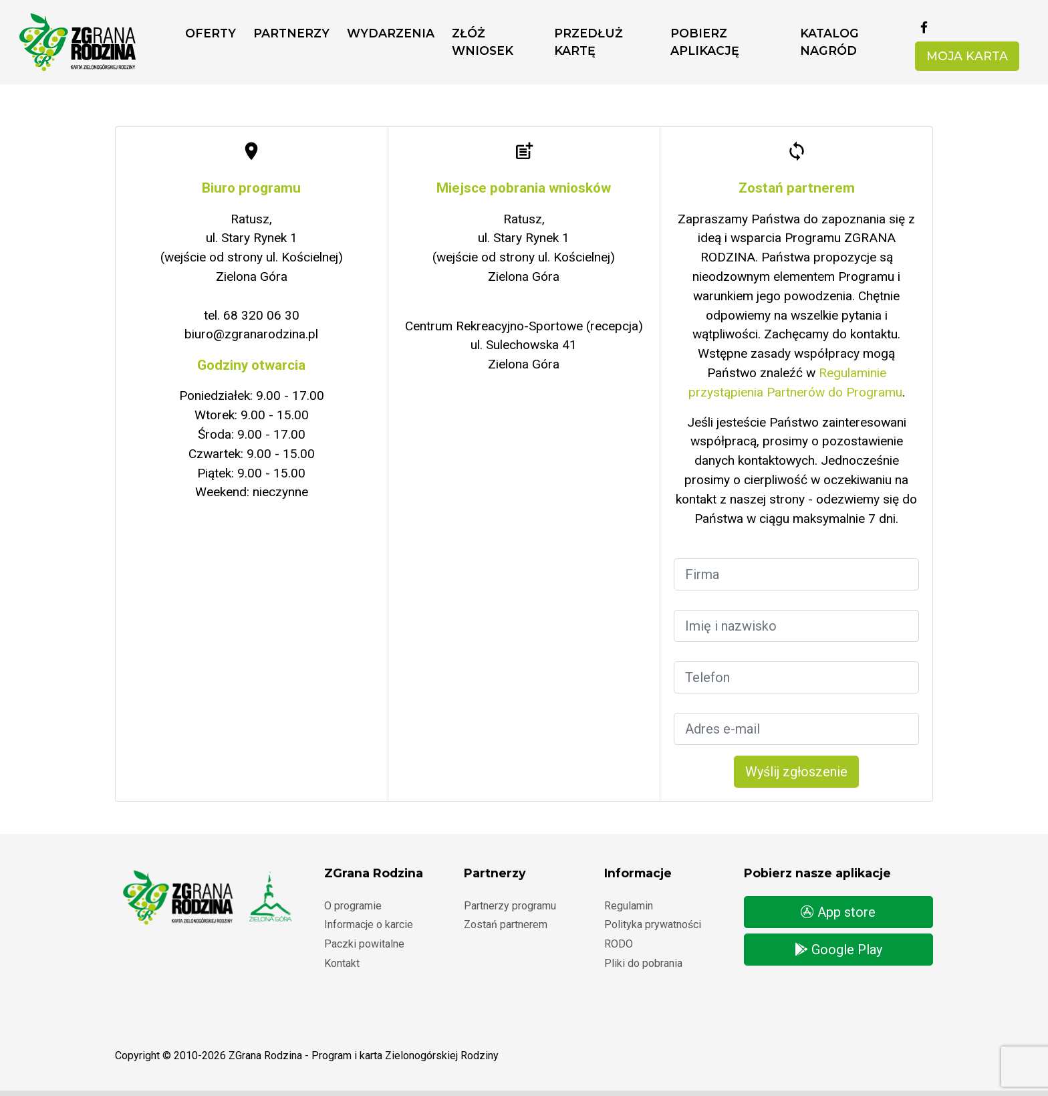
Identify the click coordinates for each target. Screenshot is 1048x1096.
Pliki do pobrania (643, 963)
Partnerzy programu (510, 905)
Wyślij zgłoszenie (796, 772)
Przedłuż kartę (588, 42)
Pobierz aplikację (704, 42)
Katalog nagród (829, 42)
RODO (618, 944)
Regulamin (628, 905)
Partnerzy (291, 33)
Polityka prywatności (652, 924)
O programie (353, 905)
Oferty (210, 33)
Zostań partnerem (505, 924)
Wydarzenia (390, 33)
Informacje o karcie (368, 924)
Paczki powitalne (364, 944)
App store (838, 912)
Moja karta (967, 56)
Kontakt (342, 963)
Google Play (838, 950)
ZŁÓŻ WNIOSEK (482, 42)
